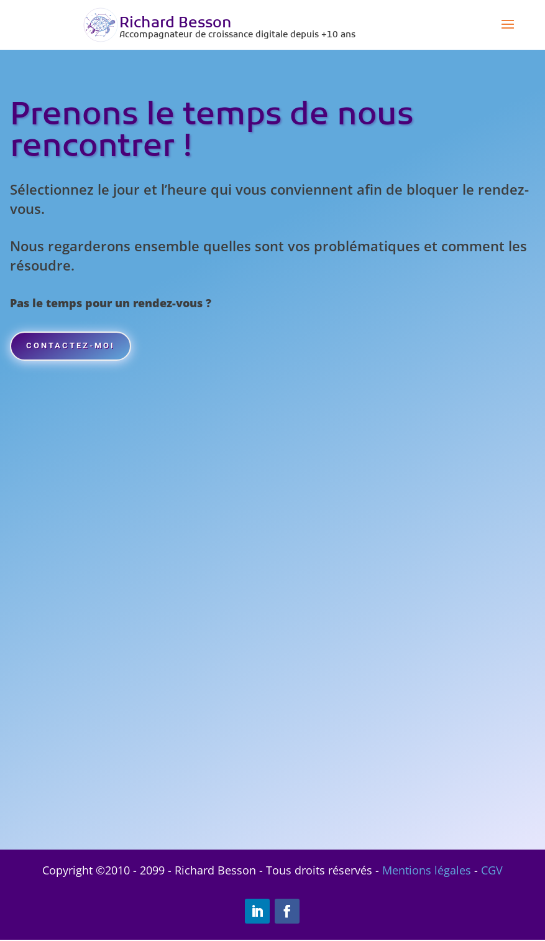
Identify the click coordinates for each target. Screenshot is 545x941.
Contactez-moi (82, 349)
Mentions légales (426, 871)
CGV (492, 871)
